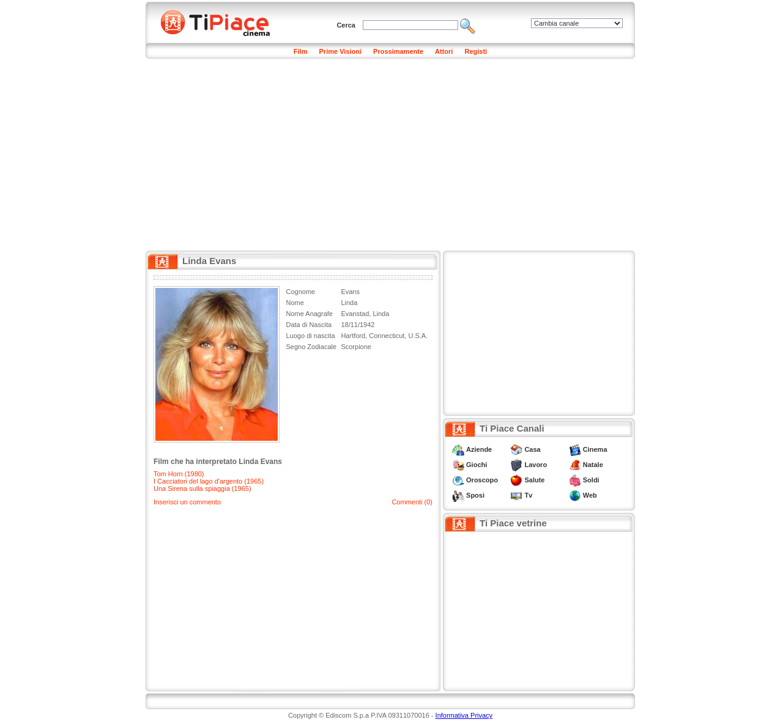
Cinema (595, 449)
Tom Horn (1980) (179, 473)
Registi (475, 51)
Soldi (591, 480)
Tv (528, 495)
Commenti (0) (412, 502)
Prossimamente (398, 51)
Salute (534, 480)
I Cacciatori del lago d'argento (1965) (209, 481)
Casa (532, 449)
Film (301, 51)
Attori (444, 51)
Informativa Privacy (464, 715)
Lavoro (535, 464)
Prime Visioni (340, 51)
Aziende (479, 449)
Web (590, 495)
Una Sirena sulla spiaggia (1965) (202, 488)
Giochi (476, 464)
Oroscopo (482, 480)
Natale (593, 464)
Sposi (475, 495)
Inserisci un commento (187, 502)
